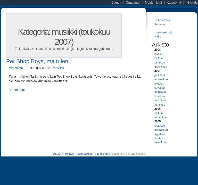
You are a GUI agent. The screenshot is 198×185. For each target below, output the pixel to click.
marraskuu (161, 79)
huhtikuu (159, 104)
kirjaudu (192, 2)
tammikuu (160, 117)
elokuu (158, 58)
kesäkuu (159, 62)
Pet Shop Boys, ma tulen (37, 61)
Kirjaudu (159, 24)
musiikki (58, 68)
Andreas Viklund (135, 153)
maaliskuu (160, 66)
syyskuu (159, 87)
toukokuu (160, 100)
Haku (157, 36)
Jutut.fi (57, 153)
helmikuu (160, 142)
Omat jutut (133, 2)
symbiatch (16, 68)
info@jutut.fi (102, 153)
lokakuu (159, 53)
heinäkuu (160, 91)
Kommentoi (16, 90)
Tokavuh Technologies (78, 153)
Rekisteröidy (162, 20)
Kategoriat (174, 2)
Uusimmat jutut (163, 32)
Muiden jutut (153, 2)
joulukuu (159, 75)
